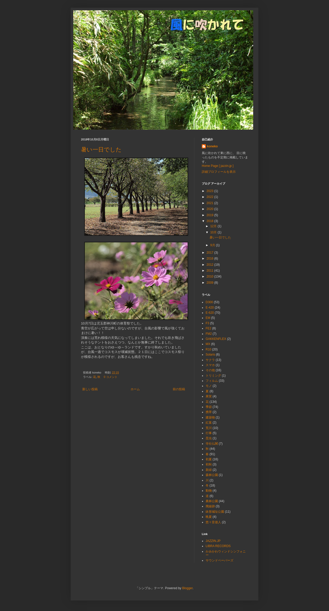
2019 (210, 215)
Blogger (187, 588)
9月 (213, 245)
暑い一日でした (101, 149)
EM (208, 318)
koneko (212, 146)
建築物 (210, 417)
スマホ (210, 365)
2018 (210, 221)
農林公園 (212, 501)
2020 (210, 209)
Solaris (210, 354)
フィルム (212, 381)
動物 (209, 490)
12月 (214, 226)
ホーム (135, 389)
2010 (210, 276)
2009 (210, 282)
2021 (210, 203)
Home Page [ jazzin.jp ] (217, 166)
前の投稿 (179, 389)
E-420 (210, 307)
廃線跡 (210, 506)
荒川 (209, 428)
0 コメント (110, 376)
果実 (209, 396)
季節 (209, 407)
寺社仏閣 (212, 443)
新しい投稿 (90, 389)
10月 (214, 232)
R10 (208, 349)
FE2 (208, 328)
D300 (209, 302)
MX (208, 344)
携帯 (209, 412)
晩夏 (209, 517)
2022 (210, 197)
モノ (209, 386)
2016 (210, 258)
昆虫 (209, 438)
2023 (210, 191)
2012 (210, 264)
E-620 (210, 312)
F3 (207, 323)
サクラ (210, 360)
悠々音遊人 (213, 522)
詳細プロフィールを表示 (219, 172)
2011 (210, 270)
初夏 (209, 459)
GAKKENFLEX (216, 339)
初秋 (209, 464)
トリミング (213, 375)
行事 (209, 433)
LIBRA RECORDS (218, 546)
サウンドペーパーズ (219, 560)
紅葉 (209, 422)
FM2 (209, 334)
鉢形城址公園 (215, 511)
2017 (210, 252)
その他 (210, 370)
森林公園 (212, 475)
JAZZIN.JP (213, 541)
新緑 (209, 470)
